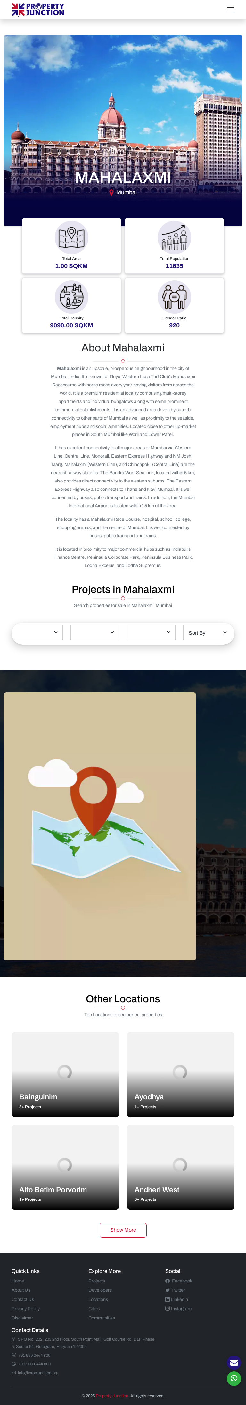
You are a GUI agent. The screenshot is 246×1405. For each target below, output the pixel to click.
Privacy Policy (26, 1308)
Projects (96, 1280)
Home (18, 1280)
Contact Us (23, 1299)
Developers (100, 1290)
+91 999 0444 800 (31, 1355)
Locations (98, 1299)
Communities (101, 1317)
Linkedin (176, 1299)
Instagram (178, 1308)
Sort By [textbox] (197, 633)
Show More (123, 1230)
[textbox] (38, 628)
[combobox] (38, 632)
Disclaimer (22, 1317)
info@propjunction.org (35, 1373)
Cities (94, 1308)
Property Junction (112, 1396)
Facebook (178, 1280)
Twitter (175, 1290)
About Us (21, 1290)
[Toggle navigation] (230, 9)
